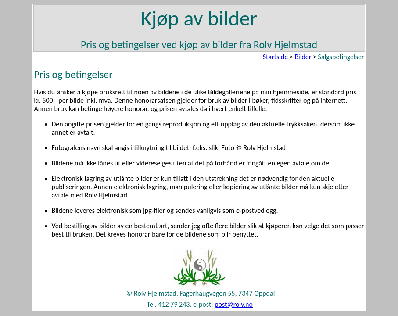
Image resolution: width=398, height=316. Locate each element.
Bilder (302, 57)
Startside (275, 57)
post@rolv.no (234, 304)
